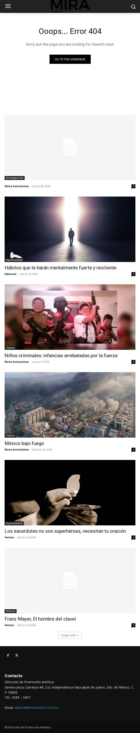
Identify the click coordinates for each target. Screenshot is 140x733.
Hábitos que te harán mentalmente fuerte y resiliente (61, 268)
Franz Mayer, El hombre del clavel (40, 619)
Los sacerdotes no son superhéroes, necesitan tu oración (65, 531)
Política (10, 435)
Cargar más (70, 635)
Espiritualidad (14, 260)
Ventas (9, 537)
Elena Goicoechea (17, 186)
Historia (10, 611)
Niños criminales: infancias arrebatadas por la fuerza (61, 355)
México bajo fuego (24, 443)
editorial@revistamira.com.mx (36, 707)
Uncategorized (14, 178)
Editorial (10, 274)
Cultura (10, 347)
